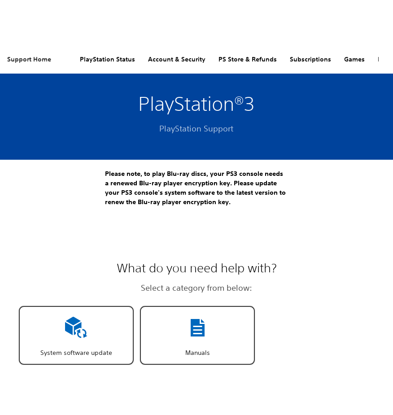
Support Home (29, 59)
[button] (76, 335)
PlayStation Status (107, 59)
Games (354, 59)
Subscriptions (310, 59)
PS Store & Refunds (247, 59)
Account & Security (176, 59)
